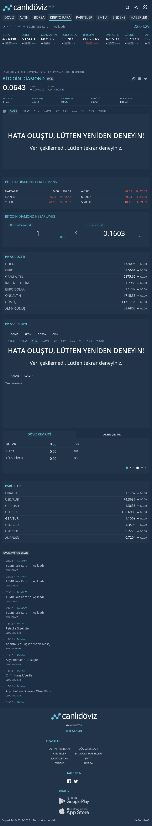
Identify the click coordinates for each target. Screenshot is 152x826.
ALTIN (24, 18)
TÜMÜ (102, 111)
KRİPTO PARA (60, 18)
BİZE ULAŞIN (74, 730)
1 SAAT (25, 111)
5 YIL (91, 111)
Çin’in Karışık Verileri (20, 675)
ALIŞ (132, 467)
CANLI (13, 111)
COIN (55, 334)
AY (57, 111)
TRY (139, 236)
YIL (83, 111)
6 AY (74, 111)
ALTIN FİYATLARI (59, 748)
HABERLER (139, 18)
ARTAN (15, 375)
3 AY (65, 111)
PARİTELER (84, 18)
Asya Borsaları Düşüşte (22, 660)
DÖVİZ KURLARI (88, 748)
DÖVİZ (9, 18)
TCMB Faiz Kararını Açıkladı (46, 26)
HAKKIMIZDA (74, 725)
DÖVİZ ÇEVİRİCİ (39, 434)
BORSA (39, 18)
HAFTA (47, 111)
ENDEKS (119, 18)
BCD (62, 237)
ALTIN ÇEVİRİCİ (112, 434)
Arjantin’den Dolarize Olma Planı (28, 691)
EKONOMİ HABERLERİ (88, 753)
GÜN (36, 111)
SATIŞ (143, 467)
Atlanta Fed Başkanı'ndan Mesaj (28, 644)
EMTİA (102, 18)
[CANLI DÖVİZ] (24, 7)
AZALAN (28, 375)
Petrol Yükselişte (17, 628)
